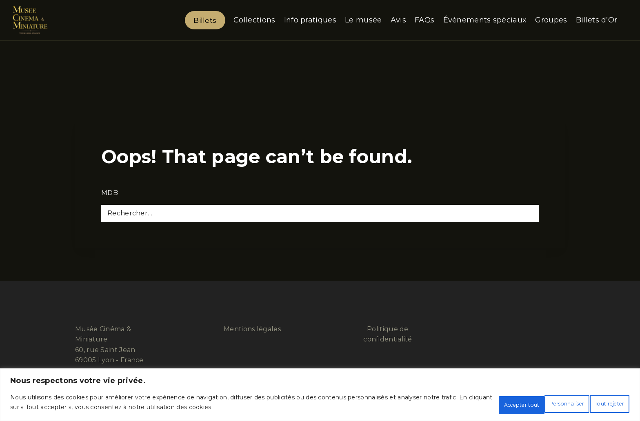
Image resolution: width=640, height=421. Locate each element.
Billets (204, 20)
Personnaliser (468, 404)
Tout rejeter (532, 404)
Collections (254, 20)
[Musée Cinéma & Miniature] (30, 20)
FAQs (424, 20)
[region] (320, 396)
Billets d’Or (597, 20)
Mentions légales (252, 329)
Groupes (551, 20)
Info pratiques (310, 20)
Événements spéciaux (485, 20)
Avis (398, 20)
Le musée (363, 20)
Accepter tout (597, 404)
